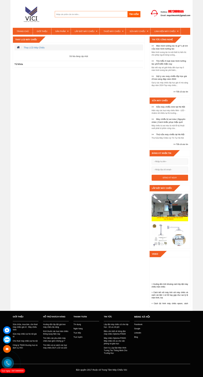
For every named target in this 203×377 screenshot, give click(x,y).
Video (155, 254)
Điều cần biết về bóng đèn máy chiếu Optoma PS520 (115, 332)
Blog (136, 337)
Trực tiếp (77, 333)
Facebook (138, 324)
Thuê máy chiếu (112, 31)
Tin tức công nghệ (162, 39)
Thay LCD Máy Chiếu (26, 39)
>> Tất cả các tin (180, 92)
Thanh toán (80, 317)
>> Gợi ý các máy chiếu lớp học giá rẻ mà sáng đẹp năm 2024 (169, 77)
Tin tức (108, 317)
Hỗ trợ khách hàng (54, 317)
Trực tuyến (78, 337)
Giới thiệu (42, 31)
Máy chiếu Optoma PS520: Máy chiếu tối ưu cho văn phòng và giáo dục (115, 341)
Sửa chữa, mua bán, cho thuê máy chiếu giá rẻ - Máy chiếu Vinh (25, 327)
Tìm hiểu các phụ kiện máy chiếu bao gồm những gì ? (54, 339)
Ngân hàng (78, 329)
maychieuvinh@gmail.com (178, 15)
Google (137, 329)
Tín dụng (77, 324)
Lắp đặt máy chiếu (84, 31)
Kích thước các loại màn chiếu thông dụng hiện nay (55, 332)
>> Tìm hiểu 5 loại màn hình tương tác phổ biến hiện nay (169, 62)
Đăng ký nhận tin (161, 153)
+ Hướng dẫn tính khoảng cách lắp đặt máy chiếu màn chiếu (170, 285)
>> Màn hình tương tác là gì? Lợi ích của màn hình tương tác (170, 47)
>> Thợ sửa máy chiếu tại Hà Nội (168, 134)
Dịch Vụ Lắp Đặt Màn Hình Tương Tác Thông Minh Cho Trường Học (115, 350)
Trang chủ (23, 31)
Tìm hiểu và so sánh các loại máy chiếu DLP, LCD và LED (55, 346)
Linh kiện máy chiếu (165, 31)
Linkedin (137, 333)
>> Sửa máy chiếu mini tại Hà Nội (168, 107)
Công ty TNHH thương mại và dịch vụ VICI (25, 346)
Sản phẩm (60, 31)
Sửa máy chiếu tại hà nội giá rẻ (25, 335)
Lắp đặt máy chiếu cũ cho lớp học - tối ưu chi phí (116, 325)
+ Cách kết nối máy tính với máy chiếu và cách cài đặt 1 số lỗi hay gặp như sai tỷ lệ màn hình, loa (170, 295)
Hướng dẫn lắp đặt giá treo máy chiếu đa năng (54, 325)
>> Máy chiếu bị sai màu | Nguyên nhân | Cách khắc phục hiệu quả (168, 120)
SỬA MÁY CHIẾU (137, 31)
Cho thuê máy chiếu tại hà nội (25, 341)
